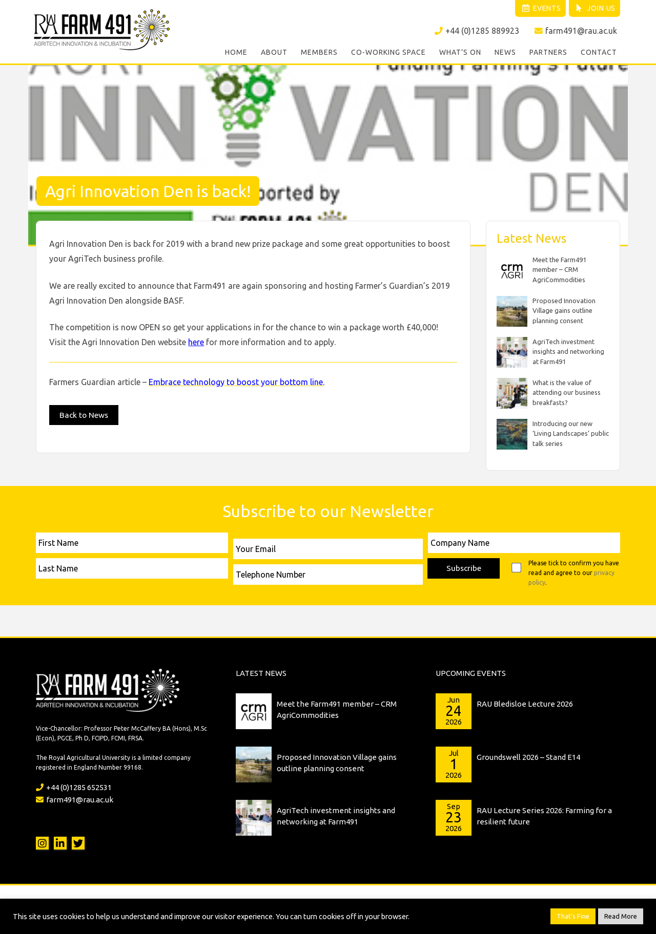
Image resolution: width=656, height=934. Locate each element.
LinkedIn (60, 841)
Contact (599, 53)
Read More (620, 916)
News (505, 53)
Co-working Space (388, 53)
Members (319, 53)
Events (537, 8)
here (196, 340)
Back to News (84, 413)
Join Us (593, 8)
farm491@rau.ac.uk (575, 31)
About (274, 53)
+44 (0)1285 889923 (476, 31)
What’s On (460, 53)
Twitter (78, 841)
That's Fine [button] (573, 916)
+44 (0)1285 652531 (74, 785)
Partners (548, 53)
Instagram (42, 841)
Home (236, 53)
